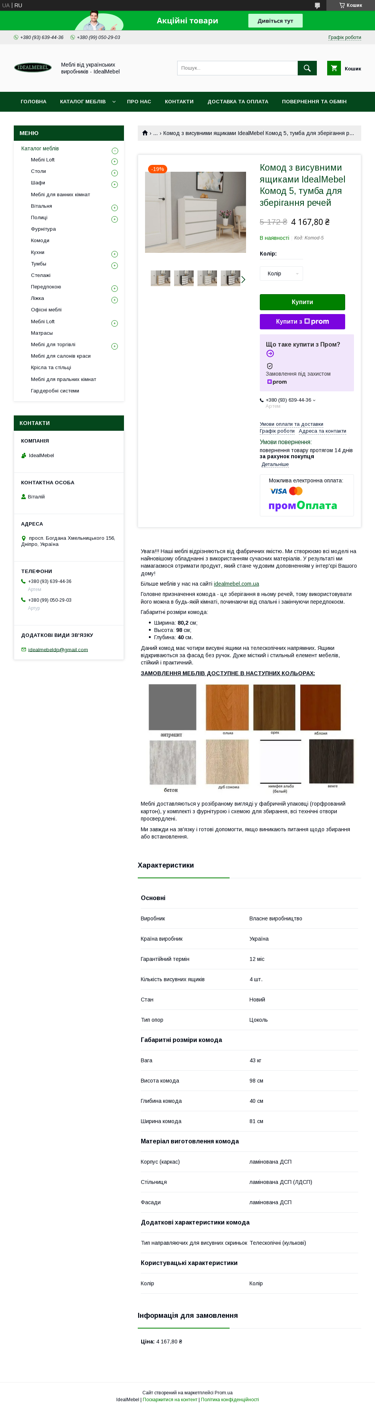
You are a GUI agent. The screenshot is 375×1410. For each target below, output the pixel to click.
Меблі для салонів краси (61, 356)
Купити (302, 302)
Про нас (139, 101)
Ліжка (37, 298)
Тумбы (38, 264)
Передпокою (46, 287)
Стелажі (41, 275)
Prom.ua (224, 1392)
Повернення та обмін (314, 101)
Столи (38, 171)
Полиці (39, 217)
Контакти (179, 101)
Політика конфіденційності (230, 1399)
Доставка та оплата (237, 101)
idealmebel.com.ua (236, 584)
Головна (33, 101)
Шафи (38, 183)
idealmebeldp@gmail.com (58, 649)
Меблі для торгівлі (53, 344)
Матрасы (42, 333)
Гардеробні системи (55, 391)
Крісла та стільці (51, 367)
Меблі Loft (42, 160)
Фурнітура (43, 229)
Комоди (40, 240)
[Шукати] (307, 68)
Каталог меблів (83, 101)
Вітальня (41, 206)
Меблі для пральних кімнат (63, 379)
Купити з (302, 321)
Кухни (37, 252)
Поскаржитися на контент (170, 1399)
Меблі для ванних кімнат (60, 194)
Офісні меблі (46, 310)
